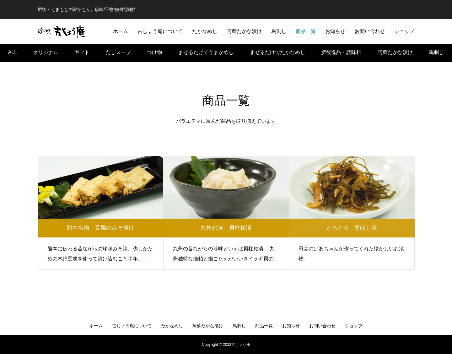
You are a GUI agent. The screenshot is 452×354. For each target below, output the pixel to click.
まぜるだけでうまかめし (206, 49)
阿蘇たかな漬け (244, 31)
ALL (12, 49)
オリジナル (45, 49)
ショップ (404, 31)
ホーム (120, 31)
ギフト (81, 49)
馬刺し (278, 31)
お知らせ (335, 31)
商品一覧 (306, 31)
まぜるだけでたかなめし (277, 49)
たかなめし (204, 31)
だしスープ (118, 49)
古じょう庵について (160, 31)
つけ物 (154, 49)
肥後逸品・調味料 (341, 49)
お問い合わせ (370, 31)
